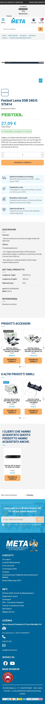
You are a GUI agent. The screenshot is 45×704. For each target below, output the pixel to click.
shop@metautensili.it (9, 650)
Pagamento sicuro (10, 596)
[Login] (33, 21)
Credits (22, 694)
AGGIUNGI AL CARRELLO (22, 162)
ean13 (4, 289)
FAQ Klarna (6, 609)
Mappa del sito (8, 612)
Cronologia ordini (9, 569)
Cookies (5, 572)
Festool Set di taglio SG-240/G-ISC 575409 (12, 466)
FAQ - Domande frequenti (13, 602)
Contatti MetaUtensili (11, 562)
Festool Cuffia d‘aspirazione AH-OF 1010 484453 (33, 401)
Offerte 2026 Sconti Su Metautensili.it (18, 593)
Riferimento (5, 109)
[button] (19, 366)
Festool (12, 353)
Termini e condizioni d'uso (13, 605)
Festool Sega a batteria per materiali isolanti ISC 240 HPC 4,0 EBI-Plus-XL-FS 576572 (33, 350)
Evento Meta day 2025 (11, 580)
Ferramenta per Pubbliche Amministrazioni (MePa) (20, 576)
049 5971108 (7, 641)
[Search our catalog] (40, 29)
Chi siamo (6, 559)
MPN (4, 291)
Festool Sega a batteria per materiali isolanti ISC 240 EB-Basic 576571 (12, 350)
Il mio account (8, 565)
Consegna (6, 599)
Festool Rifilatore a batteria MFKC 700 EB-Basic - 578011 (12, 401)
